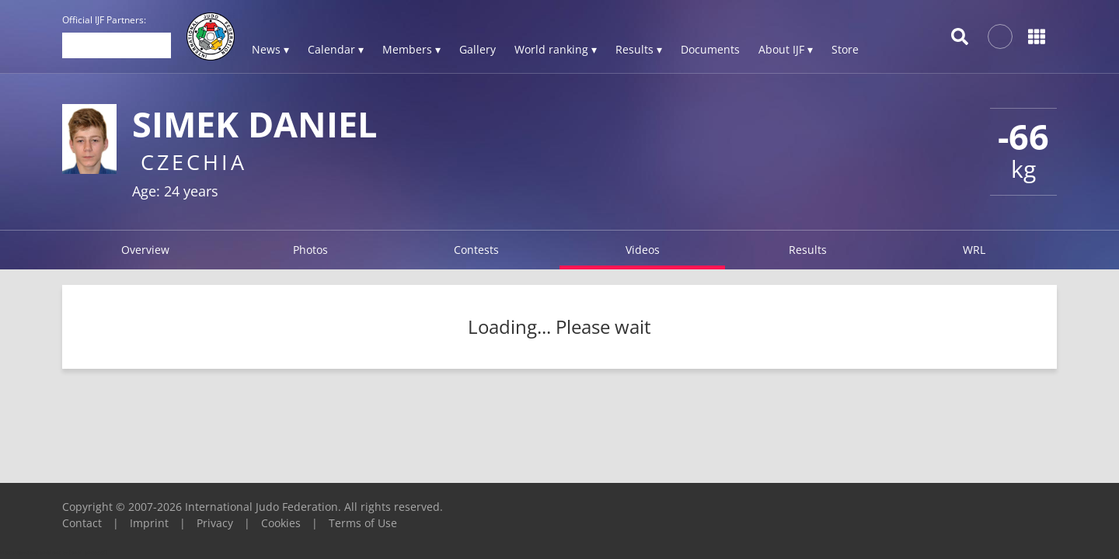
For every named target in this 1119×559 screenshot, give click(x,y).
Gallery (477, 49)
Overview (145, 249)
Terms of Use (363, 523)
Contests (476, 249)
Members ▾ (411, 49)
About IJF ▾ (785, 49)
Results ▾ (638, 49)
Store (845, 49)
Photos (310, 249)
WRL (974, 249)
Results (808, 249)
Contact (82, 523)
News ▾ (270, 49)
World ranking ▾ (555, 49)
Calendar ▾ (336, 49)
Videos (643, 249)
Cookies (281, 523)
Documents (710, 49)
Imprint (149, 523)
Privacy (215, 523)
